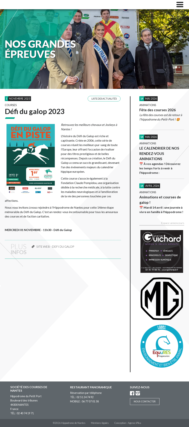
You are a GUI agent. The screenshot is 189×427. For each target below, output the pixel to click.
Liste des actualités (104, 98)
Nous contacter (145, 401)
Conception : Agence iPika (127, 422)
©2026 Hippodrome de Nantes (69, 422)
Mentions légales (100, 422)
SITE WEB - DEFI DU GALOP (55, 246)
